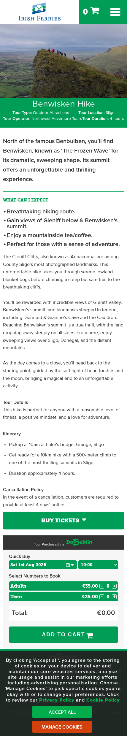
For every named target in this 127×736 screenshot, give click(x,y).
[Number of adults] (108, 586)
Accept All (62, 712)
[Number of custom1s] (108, 597)
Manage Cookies (62, 727)
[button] (70, 564)
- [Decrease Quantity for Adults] (102, 586)
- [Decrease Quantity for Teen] (102, 596)
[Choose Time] (98, 564)
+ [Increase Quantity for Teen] (114, 596)
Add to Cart (63, 634)
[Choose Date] (43, 564)
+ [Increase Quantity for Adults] (114, 586)
